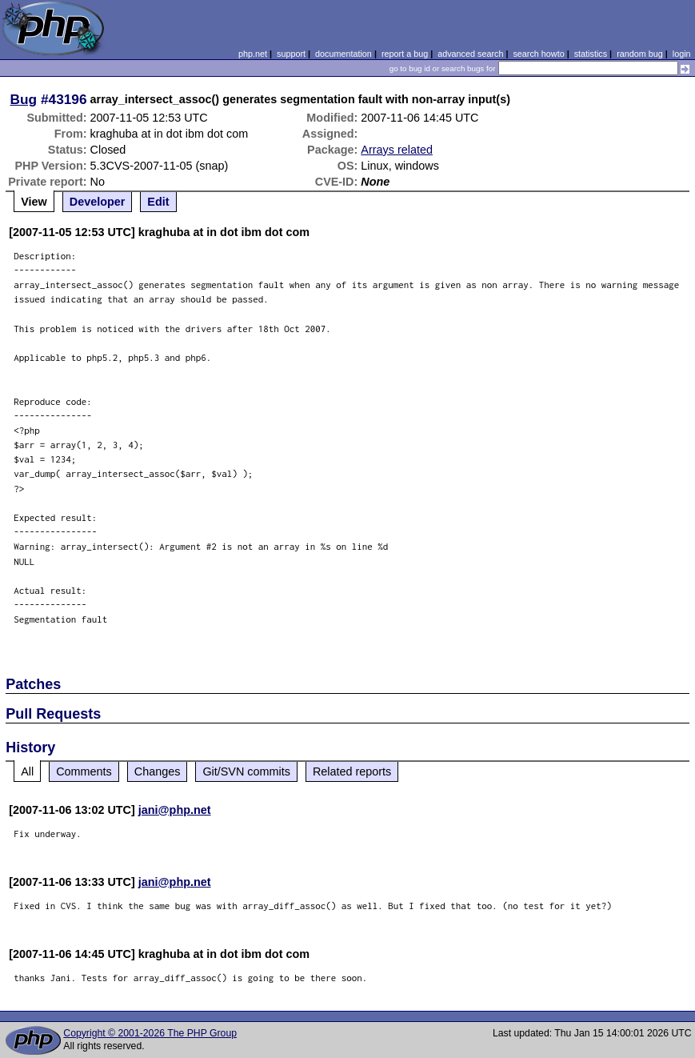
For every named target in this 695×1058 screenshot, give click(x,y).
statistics (590, 53)
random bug (640, 53)
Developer (98, 201)
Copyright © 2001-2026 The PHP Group (150, 1033)
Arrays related (397, 149)
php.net (252, 53)
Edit (158, 201)
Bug (24, 99)
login (682, 53)
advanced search (470, 53)
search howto (538, 53)
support (291, 53)
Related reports (352, 771)
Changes (157, 771)
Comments (84, 771)
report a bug (404, 53)
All (27, 771)
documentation (343, 53)
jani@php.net (174, 810)
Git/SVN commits (246, 771)
